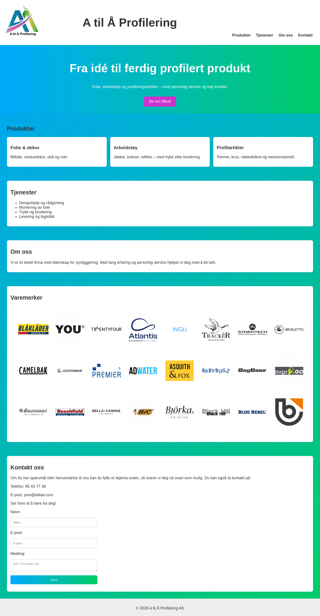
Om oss (285, 35)
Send (53, 581)
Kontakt (305, 35)
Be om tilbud (160, 101)
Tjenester (264, 35)
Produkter (241, 35)
